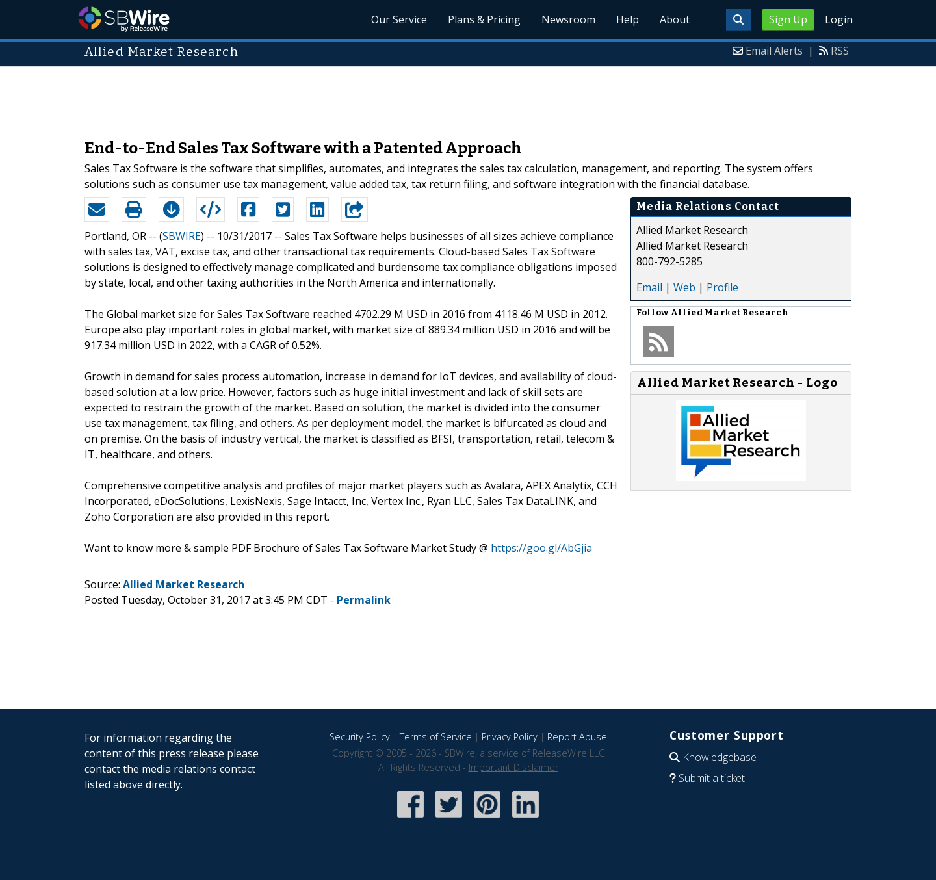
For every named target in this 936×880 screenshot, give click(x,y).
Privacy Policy (510, 737)
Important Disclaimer (513, 767)
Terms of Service (436, 737)
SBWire (124, 19)
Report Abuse (577, 737)
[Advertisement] (468, 96)
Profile (722, 287)
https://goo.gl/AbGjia (541, 548)
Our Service (399, 19)
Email (649, 287)
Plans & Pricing (484, 19)
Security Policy (360, 737)
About (675, 19)
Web (684, 287)
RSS (840, 51)
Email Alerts (774, 51)
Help (627, 19)
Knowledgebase (719, 757)
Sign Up (788, 19)
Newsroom (568, 19)
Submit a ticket (712, 778)
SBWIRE (181, 236)
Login (839, 19)
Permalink (364, 600)
